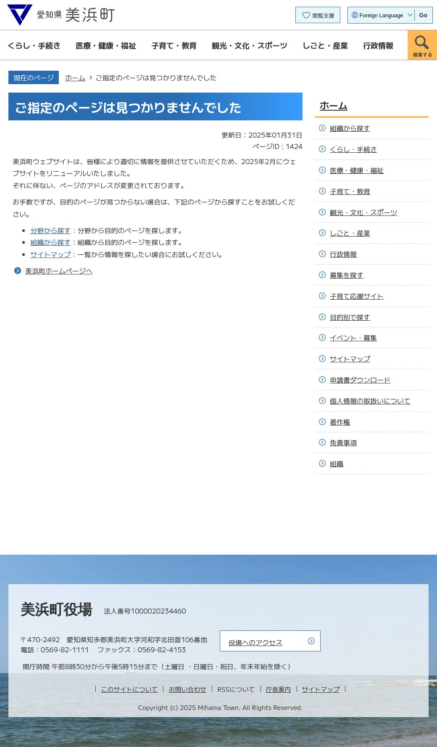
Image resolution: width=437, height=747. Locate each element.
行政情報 (378, 45)
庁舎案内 (278, 689)
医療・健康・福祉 (106, 45)
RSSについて (236, 689)
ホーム (75, 77)
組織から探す (50, 242)
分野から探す (50, 230)
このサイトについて (129, 689)
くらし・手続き (34, 45)
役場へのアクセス (255, 642)
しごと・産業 (325, 45)
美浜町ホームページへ (58, 271)
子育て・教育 (174, 45)
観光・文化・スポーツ (249, 45)
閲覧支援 (323, 15)
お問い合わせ (187, 689)
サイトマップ (50, 254)
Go (423, 15)
